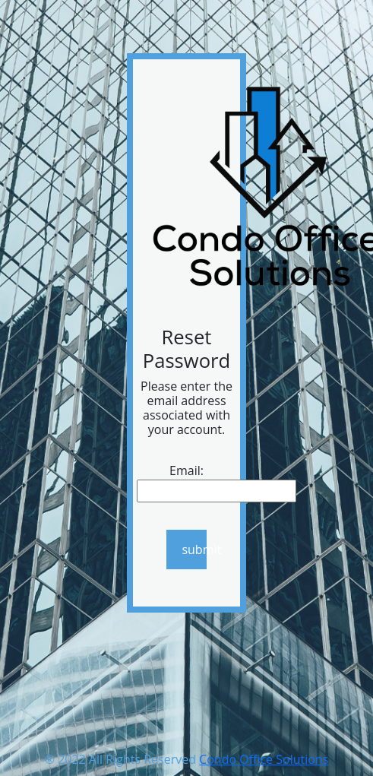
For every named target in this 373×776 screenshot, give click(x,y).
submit (194, 549)
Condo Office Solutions (263, 759)
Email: (186, 470)
